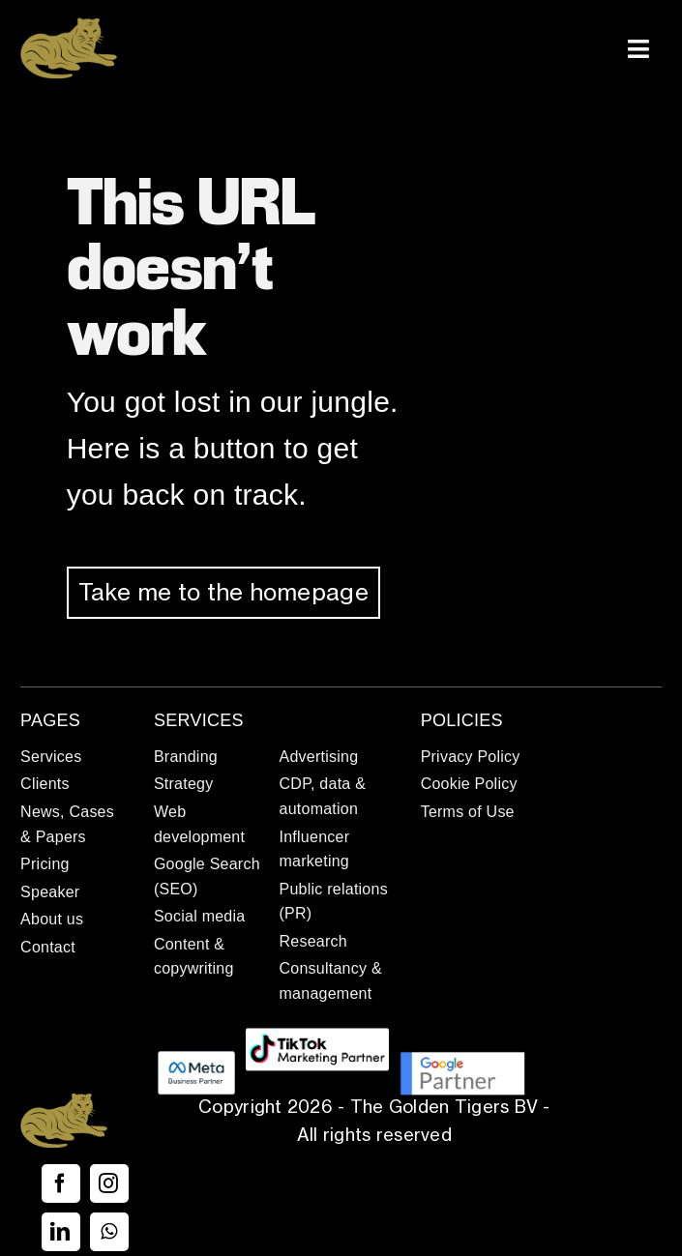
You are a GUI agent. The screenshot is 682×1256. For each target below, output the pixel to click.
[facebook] (61, 1183)
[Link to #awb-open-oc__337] (638, 49)
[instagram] (109, 1183)
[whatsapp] (109, 1231)
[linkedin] (61, 1231)
